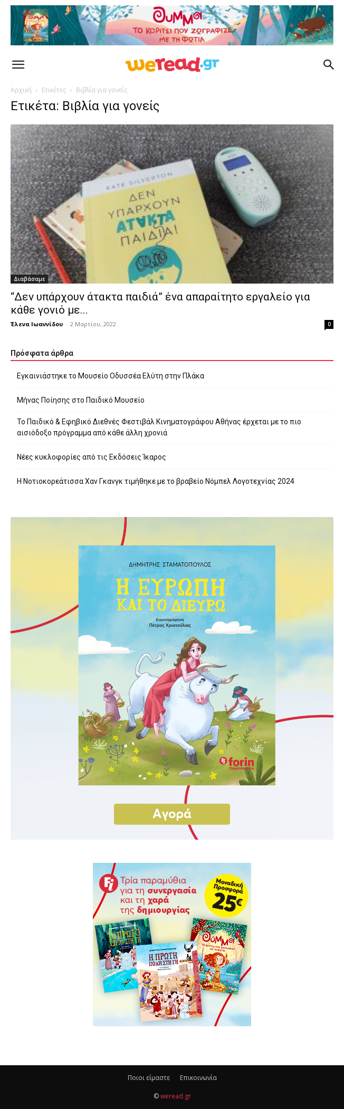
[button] (18, 65)
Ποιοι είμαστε (149, 1077)
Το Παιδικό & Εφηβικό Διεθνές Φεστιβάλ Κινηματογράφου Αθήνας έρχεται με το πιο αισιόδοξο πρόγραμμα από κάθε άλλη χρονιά (159, 427)
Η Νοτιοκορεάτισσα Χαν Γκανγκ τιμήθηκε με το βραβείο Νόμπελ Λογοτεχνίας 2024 (155, 481)
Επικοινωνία (198, 1077)
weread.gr (175, 1096)
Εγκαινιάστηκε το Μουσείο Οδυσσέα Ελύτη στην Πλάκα (110, 376)
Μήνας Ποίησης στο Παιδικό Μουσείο (81, 400)
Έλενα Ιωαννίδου (37, 324)
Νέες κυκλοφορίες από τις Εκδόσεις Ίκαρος (91, 457)
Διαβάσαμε (29, 279)
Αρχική (21, 89)
